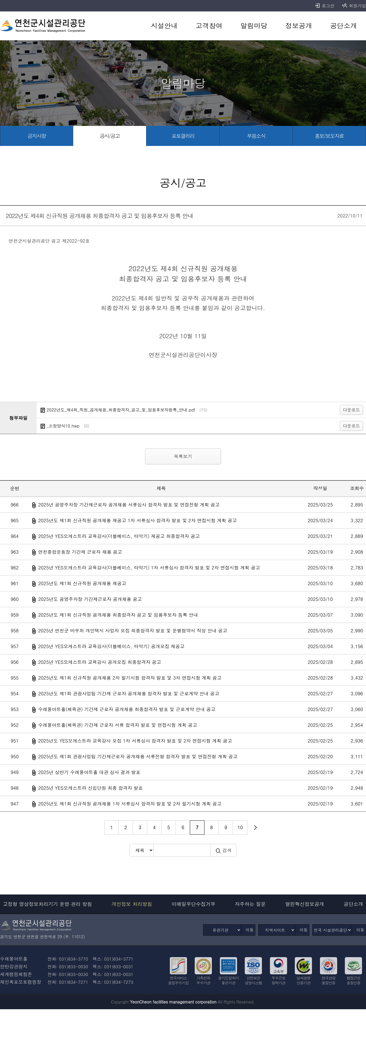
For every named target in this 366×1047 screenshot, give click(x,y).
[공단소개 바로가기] (343, 25)
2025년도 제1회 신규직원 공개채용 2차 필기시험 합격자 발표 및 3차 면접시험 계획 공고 (129, 677)
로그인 (325, 6)
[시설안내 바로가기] (164, 25)
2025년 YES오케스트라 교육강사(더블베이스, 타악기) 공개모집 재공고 (111, 646)
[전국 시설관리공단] (332, 930)
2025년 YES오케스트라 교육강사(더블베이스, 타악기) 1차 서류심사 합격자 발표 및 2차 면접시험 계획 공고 (149, 567)
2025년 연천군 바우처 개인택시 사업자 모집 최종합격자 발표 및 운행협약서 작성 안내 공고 (132, 630)
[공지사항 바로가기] (36, 136)
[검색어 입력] (181, 850)
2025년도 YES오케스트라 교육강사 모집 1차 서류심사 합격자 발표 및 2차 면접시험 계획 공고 (135, 740)
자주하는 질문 (250, 904)
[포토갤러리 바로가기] (183, 136)
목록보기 (183, 456)
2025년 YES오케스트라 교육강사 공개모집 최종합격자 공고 (99, 662)
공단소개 (353, 904)
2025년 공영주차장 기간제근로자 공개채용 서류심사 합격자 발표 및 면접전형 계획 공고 (129, 504)
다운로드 (351, 410)
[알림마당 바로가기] (254, 25)
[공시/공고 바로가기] (109, 136)
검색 (223, 850)
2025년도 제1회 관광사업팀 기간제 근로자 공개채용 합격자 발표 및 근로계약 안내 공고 (128, 693)
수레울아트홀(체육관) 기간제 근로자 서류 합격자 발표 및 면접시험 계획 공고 (117, 725)
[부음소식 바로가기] (256, 136)
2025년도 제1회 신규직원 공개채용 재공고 (82, 583)
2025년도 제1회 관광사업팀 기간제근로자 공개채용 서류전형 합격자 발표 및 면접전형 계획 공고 (137, 756)
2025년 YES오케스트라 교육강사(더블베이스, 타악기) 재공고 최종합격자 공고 (119, 536)
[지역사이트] (276, 930)
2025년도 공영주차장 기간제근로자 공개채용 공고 (90, 599)
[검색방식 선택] (141, 850)
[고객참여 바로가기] (209, 25)
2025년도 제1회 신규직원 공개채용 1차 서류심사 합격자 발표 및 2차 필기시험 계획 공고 (129, 803)
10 (240, 827)
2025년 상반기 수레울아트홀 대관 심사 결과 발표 (89, 772)
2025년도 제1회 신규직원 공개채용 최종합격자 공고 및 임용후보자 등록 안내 (118, 614)
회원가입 (354, 6)
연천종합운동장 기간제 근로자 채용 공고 (80, 552)
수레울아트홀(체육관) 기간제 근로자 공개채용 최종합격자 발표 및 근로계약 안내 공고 (126, 709)
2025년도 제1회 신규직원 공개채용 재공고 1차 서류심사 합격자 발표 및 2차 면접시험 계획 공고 (137, 520)
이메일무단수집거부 (193, 904)
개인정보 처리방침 (132, 904)
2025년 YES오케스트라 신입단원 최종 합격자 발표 (90, 788)
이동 (250, 930)
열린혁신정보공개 (304, 904)
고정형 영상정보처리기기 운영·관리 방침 (47, 904)
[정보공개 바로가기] (298, 25)
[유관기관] (222, 930)
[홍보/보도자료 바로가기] (329, 136)
